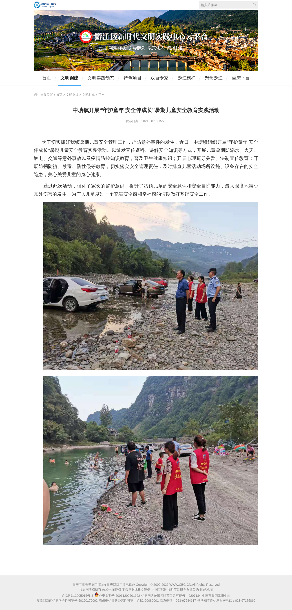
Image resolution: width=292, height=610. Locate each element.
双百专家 (159, 77)
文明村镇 (88, 95)
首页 (46, 77)
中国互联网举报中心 (216, 595)
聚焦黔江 (214, 77)
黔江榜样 (187, 77)
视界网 (45, 5)
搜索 (254, 5)
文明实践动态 (100, 77)
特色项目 (133, 77)
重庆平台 (241, 77)
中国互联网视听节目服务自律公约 (175, 589)
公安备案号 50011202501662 (117, 595)
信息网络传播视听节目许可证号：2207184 (171, 595)
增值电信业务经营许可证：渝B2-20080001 (129, 600)
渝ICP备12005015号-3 (77, 595)
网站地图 (206, 589)
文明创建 (69, 77)
